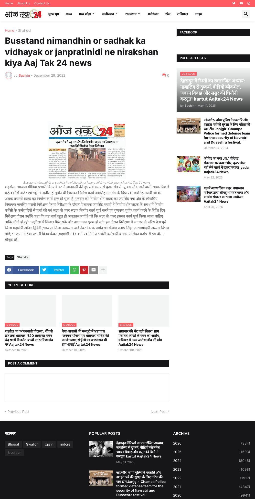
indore (65, 444)
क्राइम (198, 14)
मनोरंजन (153, 14)
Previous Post (18, 411)
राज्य (69, 14)
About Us (23, 3)
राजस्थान (131, 14)
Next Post (159, 411)
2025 (211, 451)
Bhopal (13, 444)
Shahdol (24, 30)
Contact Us (42, 3)
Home (9, 3)
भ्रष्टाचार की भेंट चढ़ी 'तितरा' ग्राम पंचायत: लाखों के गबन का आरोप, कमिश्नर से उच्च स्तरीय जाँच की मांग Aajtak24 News (140, 338)
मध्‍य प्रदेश (85, 14)
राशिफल (182, 14)
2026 (211, 443)
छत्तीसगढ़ (108, 14)
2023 (211, 469)
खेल (167, 14)
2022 (211, 478)
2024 (211, 460)
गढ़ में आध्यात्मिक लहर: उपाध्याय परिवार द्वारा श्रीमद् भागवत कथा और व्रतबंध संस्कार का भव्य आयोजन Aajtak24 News (226, 195)
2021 (211, 486)
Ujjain (49, 444)
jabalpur (14, 452)
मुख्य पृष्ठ (53, 14)
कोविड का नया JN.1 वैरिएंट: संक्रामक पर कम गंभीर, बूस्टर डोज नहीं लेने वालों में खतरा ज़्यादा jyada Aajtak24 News (226, 165)
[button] (246, 14)
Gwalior (32, 444)
